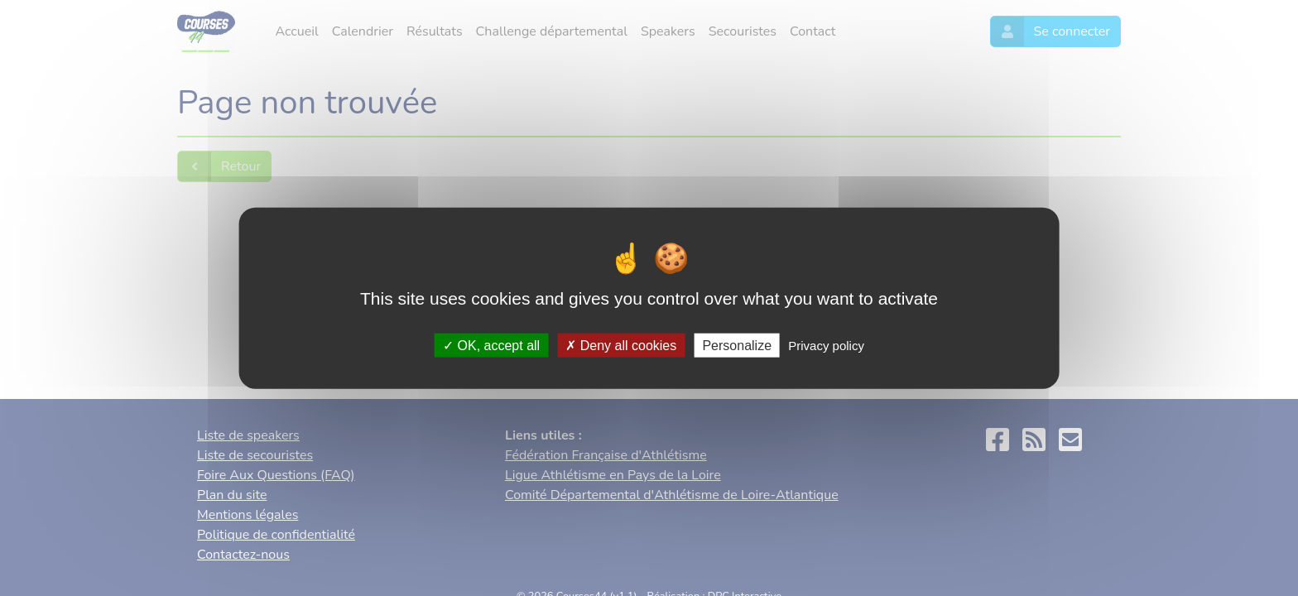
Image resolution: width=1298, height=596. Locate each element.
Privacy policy (826, 345)
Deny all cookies (620, 345)
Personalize (737, 345)
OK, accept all (491, 345)
